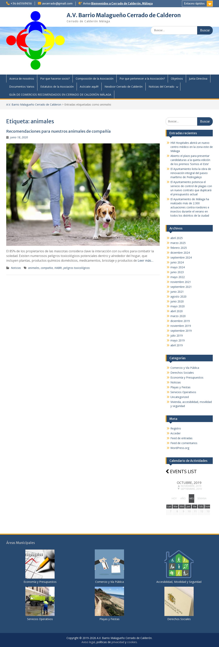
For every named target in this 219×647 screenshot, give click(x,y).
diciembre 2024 (180, 252)
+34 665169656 (21, 3)
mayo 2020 (177, 306)
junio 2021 (177, 291)
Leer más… (145, 260)
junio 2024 (177, 262)
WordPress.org (179, 448)
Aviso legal (88, 642)
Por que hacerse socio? (55, 78)
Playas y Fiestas (180, 387)
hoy (174, 498)
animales (33, 268)
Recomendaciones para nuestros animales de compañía (58, 131)
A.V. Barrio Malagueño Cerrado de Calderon (124, 15)
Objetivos (177, 78)
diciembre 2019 (180, 321)
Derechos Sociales (182, 372)
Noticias (16, 268)
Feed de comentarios (183, 443)
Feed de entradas (181, 438)
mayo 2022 (177, 277)
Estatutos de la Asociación (57, 86)
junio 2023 (177, 272)
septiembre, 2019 (190, 488)
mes (191, 498)
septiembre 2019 (181, 330)
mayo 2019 (177, 340)
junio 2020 (177, 301)
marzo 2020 (178, 316)
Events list (181, 471)
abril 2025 (176, 238)
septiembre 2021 (181, 287)
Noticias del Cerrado (161, 86)
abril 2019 (176, 345)
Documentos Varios (21, 86)
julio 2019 (176, 335)
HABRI (58, 268)
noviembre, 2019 (189, 485)
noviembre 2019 (180, 326)
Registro (175, 428)
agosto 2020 (178, 296)
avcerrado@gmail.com (57, 3)
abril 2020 (176, 311)
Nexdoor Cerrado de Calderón (124, 86)
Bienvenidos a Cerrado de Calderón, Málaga (122, 3)
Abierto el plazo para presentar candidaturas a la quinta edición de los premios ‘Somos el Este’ (190, 160)
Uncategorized (179, 397)
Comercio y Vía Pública (184, 368)
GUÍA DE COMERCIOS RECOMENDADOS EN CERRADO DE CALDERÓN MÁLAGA (60, 94)
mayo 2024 (177, 267)
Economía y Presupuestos (186, 377)
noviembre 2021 (180, 282)
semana (202, 498)
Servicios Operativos (183, 392)
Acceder (175, 433)
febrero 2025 (178, 248)
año (183, 498)
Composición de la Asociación (94, 78)
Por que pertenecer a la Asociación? (142, 78)
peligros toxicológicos (76, 268)
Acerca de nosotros (21, 78)
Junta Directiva (198, 78)
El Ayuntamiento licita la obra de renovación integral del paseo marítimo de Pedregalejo (190, 173)
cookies (132, 642)
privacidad (118, 642)
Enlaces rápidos (194, 3)
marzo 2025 (178, 243)
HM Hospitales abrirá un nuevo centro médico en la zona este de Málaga (191, 147)
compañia (47, 268)
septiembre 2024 (181, 257)
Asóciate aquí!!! (89, 86)
